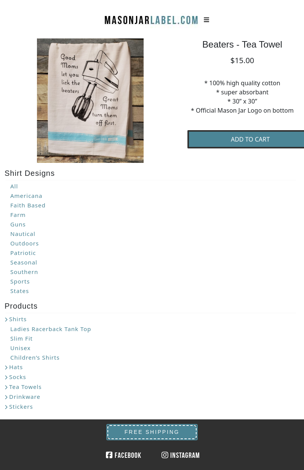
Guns (18, 224)
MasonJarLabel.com (152, 17)
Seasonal (23, 262)
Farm (18, 214)
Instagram (181, 455)
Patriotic (23, 253)
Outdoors (24, 243)
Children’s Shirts (35, 357)
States (19, 291)
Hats (16, 367)
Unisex (20, 348)
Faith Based (28, 205)
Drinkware (24, 396)
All (14, 186)
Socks (17, 377)
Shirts (18, 319)
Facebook (123, 455)
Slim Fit (21, 338)
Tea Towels (25, 386)
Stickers (21, 406)
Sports (20, 281)
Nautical (22, 233)
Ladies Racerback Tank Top (50, 329)
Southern (24, 272)
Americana (26, 195)
